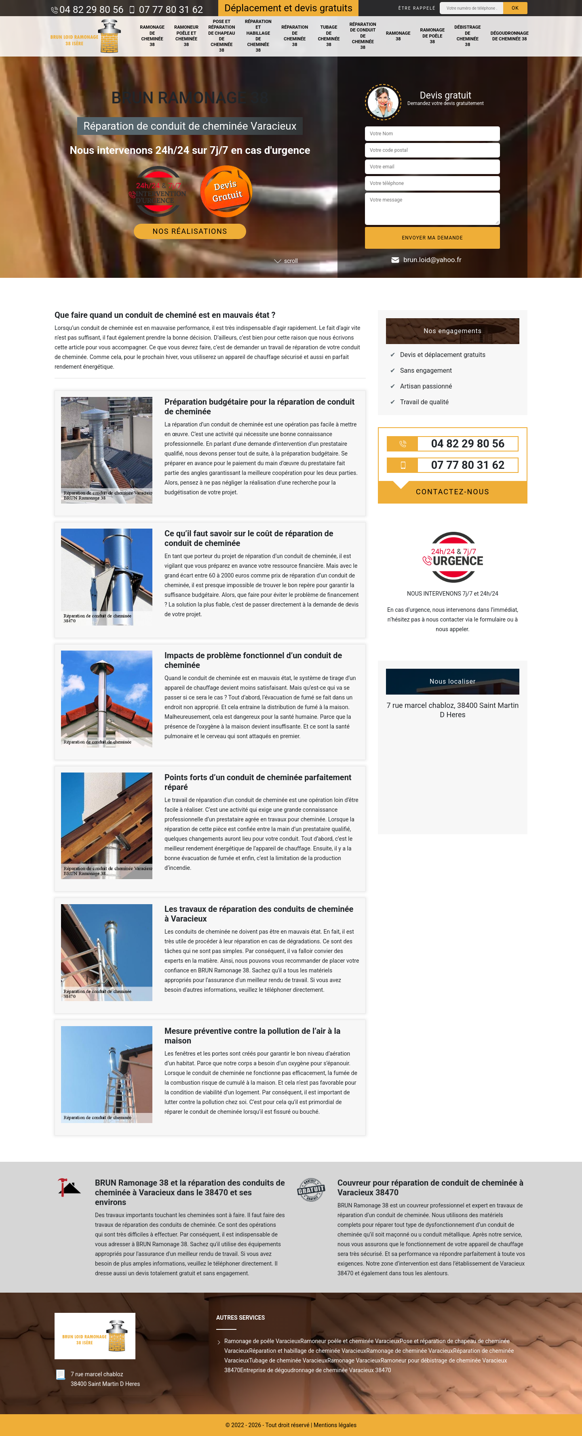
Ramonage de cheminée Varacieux (409, 1351)
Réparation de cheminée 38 (294, 36)
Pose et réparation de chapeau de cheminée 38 (221, 36)
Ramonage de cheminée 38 (152, 36)
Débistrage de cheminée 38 (467, 36)
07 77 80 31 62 (170, 9)
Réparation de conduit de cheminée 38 (363, 36)
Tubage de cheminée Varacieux (288, 1360)
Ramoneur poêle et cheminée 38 (186, 36)
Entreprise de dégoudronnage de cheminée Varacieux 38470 (315, 1370)
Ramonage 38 (398, 36)
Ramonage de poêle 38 (432, 35)
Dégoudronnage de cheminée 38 (510, 36)
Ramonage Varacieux (354, 1360)
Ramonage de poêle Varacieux (262, 1341)
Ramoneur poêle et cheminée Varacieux (350, 1341)
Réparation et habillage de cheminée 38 (258, 36)
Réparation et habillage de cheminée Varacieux (307, 1351)
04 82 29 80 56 (91, 9)
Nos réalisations (190, 231)
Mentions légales (335, 1425)
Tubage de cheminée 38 (329, 36)
